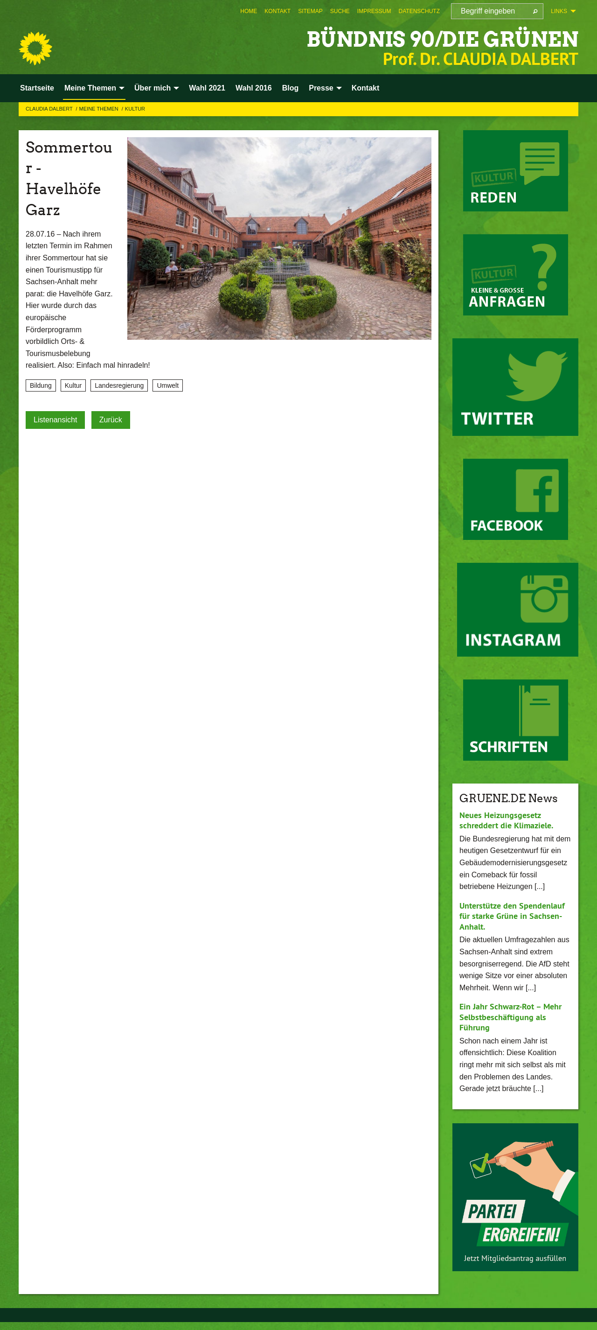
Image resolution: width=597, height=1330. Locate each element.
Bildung (41, 385)
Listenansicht (55, 420)
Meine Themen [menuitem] (90, 88)
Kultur (135, 109)
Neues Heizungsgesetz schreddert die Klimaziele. (506, 820)
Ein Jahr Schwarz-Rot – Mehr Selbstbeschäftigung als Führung (510, 1017)
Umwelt (168, 385)
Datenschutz (419, 11)
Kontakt (277, 11)
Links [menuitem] (559, 11)
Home (248, 11)
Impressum (374, 11)
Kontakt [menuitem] (366, 88)
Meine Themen (99, 109)
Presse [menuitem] (321, 88)
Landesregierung (119, 385)
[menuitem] (248, 11)
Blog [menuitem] (290, 88)
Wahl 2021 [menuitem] (207, 88)
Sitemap (310, 11)
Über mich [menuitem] (152, 88)
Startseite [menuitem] (37, 88)
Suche (340, 11)
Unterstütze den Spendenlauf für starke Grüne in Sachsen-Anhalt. (512, 916)
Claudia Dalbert (50, 109)
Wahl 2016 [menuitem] (254, 88)
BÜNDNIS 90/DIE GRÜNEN (442, 39)
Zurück (110, 420)
